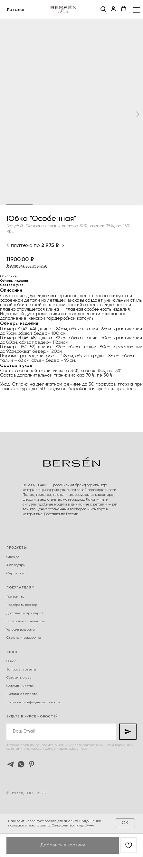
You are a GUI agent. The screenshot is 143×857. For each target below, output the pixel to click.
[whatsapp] (21, 764)
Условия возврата (20, 629)
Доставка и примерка (24, 613)
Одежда (13, 557)
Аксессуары (15, 565)
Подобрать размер (21, 604)
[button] (103, 9)
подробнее (85, 825)
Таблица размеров (26, 265)
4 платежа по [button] (35, 245)
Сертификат (16, 573)
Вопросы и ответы (21, 669)
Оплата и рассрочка (23, 637)
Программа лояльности (25, 621)
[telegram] (10, 764)
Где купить (15, 596)
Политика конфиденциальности (33, 702)
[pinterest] (32, 764)
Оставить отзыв (18, 677)
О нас (11, 661)
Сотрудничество (19, 686)
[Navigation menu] (136, 9)
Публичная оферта (22, 694)
